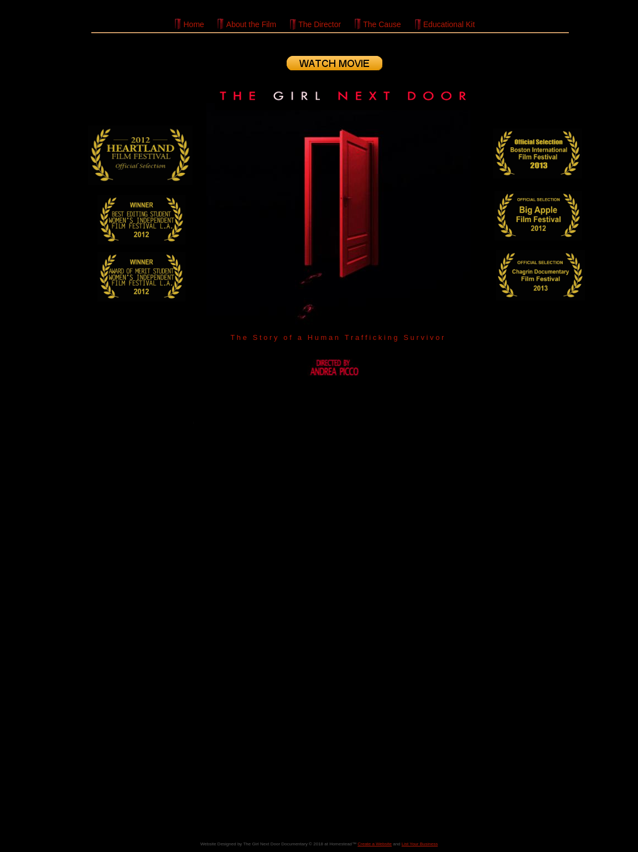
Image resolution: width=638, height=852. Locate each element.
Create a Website (374, 843)
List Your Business (420, 843)
